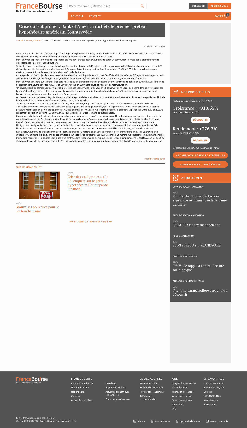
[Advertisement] (200, 53)
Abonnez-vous (219, 6)
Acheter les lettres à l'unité (200, 164)
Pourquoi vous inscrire (82, 383)
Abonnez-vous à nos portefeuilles (200, 155)
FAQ (174, 408)
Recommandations (149, 383)
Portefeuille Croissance (151, 387)
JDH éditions (210, 404)
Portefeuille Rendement (151, 392)
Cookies (208, 392)
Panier (222, 15)
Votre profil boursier (182, 396)
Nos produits (77, 392)
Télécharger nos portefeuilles (148, 397)
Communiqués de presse (117, 399)
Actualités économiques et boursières (117, 393)
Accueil (19, 41)
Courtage (76, 396)
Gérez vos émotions (182, 400)
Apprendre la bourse (115, 387)
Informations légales (214, 387)
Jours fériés (178, 404)
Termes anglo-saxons (182, 392)
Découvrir (200, 119)
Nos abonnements (80, 387)
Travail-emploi (211, 400)
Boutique (77, 16)
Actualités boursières (81, 400)
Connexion (198, 6)
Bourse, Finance (33, 41)
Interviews (110, 383)
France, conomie (217, 421)
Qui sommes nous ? (213, 383)
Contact (95, 16)
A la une (139, 421)
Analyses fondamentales (184, 383)
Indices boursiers (180, 387)
